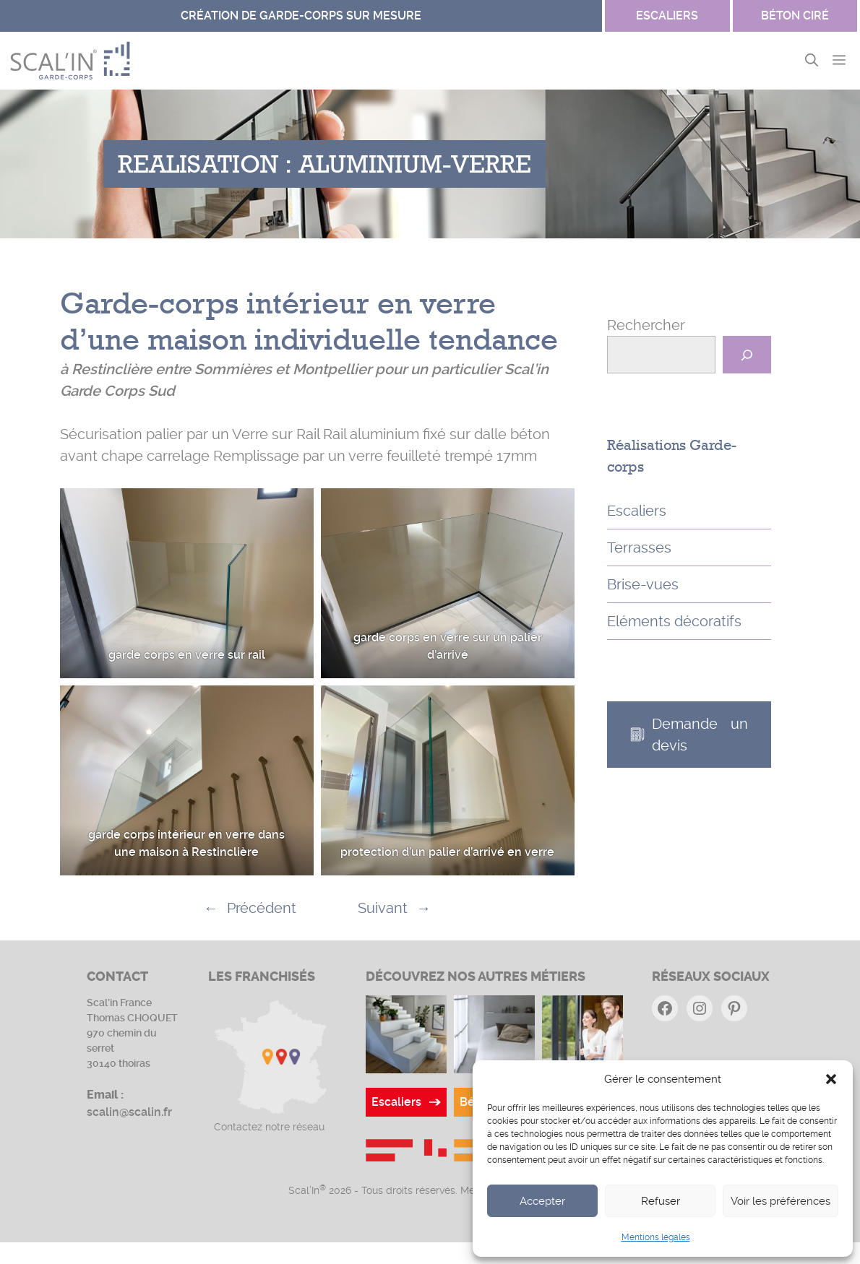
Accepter (542, 1201)
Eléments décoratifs (674, 621)
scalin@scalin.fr (129, 1112)
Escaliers (636, 510)
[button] (831, 1079)
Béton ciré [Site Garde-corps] (795, 15)
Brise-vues (643, 584)
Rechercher (646, 325)
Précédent (261, 908)
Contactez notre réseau (269, 1127)
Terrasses (639, 547)
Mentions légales (656, 1237)
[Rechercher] (747, 354)
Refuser (660, 1201)
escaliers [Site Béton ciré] (667, 15)
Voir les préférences (780, 1201)
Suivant (383, 908)
